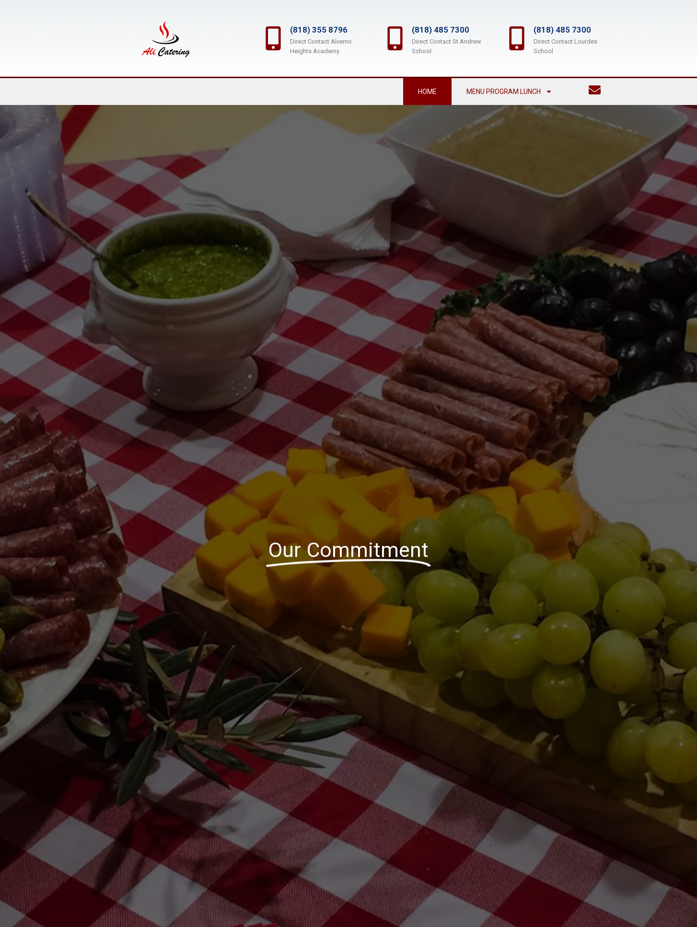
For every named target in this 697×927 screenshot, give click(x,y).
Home (427, 91)
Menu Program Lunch (509, 91)
